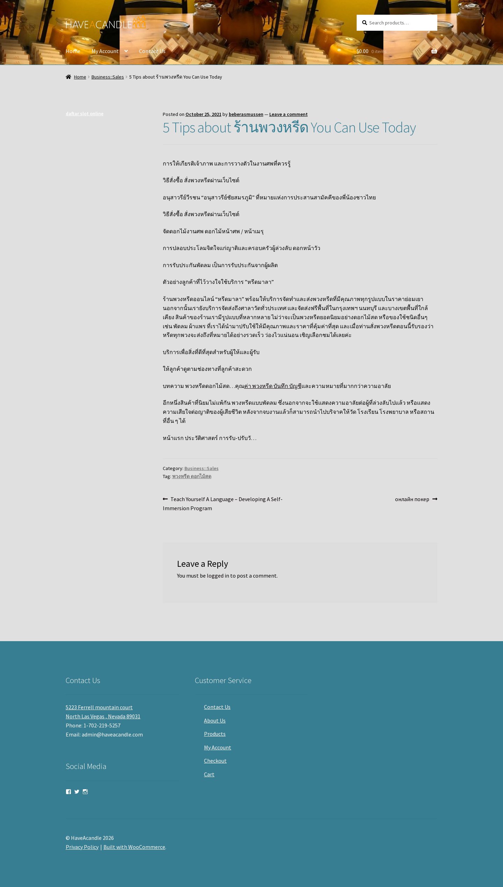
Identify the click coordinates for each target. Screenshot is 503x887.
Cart (209, 774)
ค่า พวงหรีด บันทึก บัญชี (272, 385)
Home (73, 50)
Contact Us (152, 50)
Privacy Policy (82, 846)
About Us (215, 720)
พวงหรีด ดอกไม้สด (191, 476)
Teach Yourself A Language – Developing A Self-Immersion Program (223, 503)
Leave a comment (288, 114)
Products (215, 733)
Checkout (215, 760)
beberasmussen (246, 114)
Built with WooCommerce (134, 846)
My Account (105, 50)
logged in (218, 575)
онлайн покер (412, 499)
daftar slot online (84, 113)
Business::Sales (108, 77)
